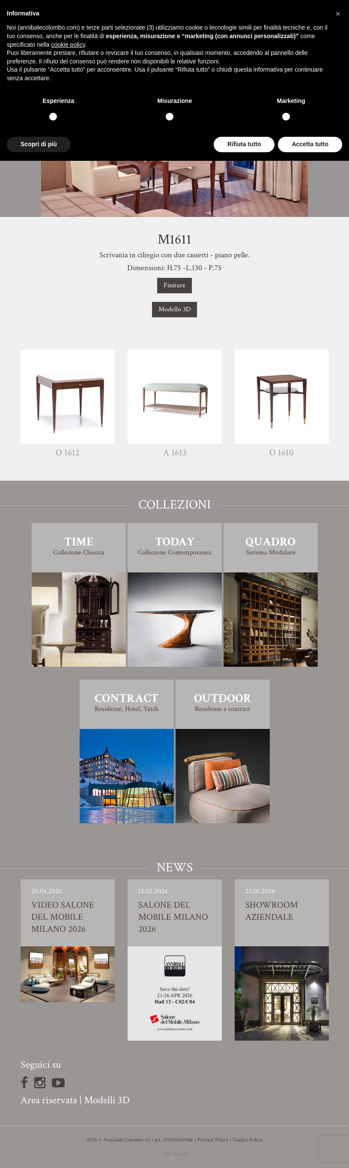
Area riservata (49, 1100)
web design (175, 1153)
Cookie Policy (247, 1140)
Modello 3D (174, 309)
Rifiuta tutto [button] (244, 144)
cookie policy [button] (68, 44)
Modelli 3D (107, 1100)
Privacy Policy (212, 1140)
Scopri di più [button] (39, 144)
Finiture (174, 285)
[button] (338, 14)
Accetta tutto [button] (310, 144)
